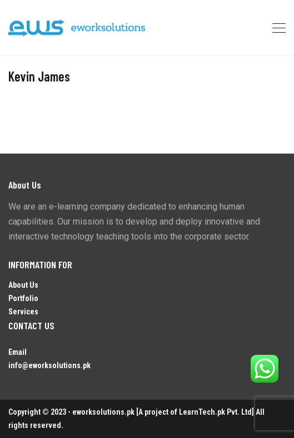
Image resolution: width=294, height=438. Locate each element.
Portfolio (23, 298)
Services (23, 311)
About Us (23, 285)
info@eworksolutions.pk (49, 365)
